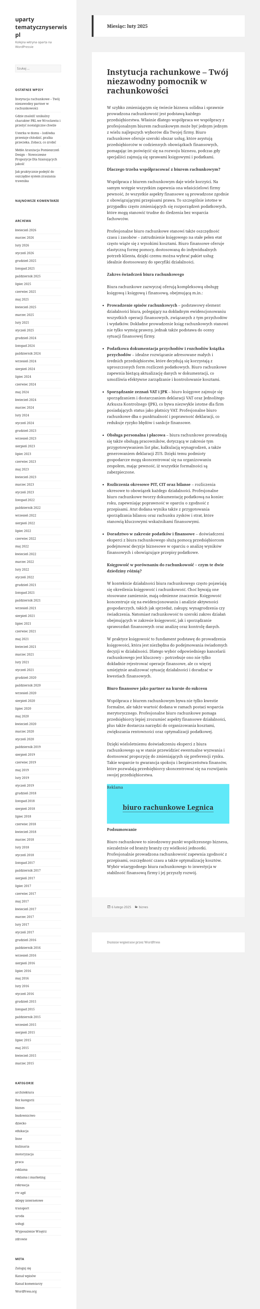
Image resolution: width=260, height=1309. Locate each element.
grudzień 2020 (25, 677)
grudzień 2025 (25, 261)
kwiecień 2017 (25, 909)
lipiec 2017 (23, 886)
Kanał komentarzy (29, 1283)
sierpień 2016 (25, 963)
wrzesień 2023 (25, 438)
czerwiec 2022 (25, 538)
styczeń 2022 (24, 577)
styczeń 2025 (24, 330)
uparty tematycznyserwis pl (41, 26)
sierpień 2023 (25, 446)
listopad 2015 (25, 1009)
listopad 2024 (25, 345)
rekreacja (22, 1185)
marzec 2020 (24, 731)
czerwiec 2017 (25, 893)
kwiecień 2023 (25, 477)
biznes (19, 1108)
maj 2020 (22, 716)
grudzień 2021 (25, 585)
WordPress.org (26, 1291)
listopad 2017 (25, 862)
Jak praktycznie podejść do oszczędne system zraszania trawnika (35, 176)
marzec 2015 (24, 1063)
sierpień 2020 (25, 701)
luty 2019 (22, 778)
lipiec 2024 (23, 376)
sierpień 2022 (25, 523)
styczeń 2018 (24, 855)
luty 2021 (22, 662)
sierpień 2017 (25, 878)
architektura (24, 1092)
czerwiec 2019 (25, 762)
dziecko (20, 1123)
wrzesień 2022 (25, 515)
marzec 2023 (24, 484)
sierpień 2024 (25, 369)
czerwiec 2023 (25, 461)
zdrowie (21, 1239)
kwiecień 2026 (25, 230)
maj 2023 (22, 469)
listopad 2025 (25, 268)
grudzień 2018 (25, 793)
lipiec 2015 (23, 1040)
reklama (21, 1169)
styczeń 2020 (24, 739)
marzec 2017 (24, 917)
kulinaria (22, 1146)
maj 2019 (22, 770)
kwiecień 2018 (25, 832)
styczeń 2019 (24, 785)
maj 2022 (22, 546)
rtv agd (20, 1193)
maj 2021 (22, 639)
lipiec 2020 (23, 708)
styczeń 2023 (24, 492)
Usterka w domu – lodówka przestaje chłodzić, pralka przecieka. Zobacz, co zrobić (35, 137)
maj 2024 (22, 392)
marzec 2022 (24, 561)
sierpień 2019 (25, 754)
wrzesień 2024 (25, 361)
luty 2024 (22, 415)
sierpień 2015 (25, 1032)
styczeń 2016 (24, 994)
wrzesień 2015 (25, 1024)
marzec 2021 (24, 654)
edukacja (22, 1131)
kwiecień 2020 (25, 724)
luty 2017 (22, 924)
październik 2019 (28, 747)
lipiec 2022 (23, 531)
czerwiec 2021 (25, 631)
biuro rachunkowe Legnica (168, 807)
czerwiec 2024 (25, 384)
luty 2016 (22, 986)
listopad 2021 (25, 592)
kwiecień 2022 (25, 554)
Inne (18, 1138)
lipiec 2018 (23, 816)
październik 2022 (28, 507)
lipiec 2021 (23, 623)
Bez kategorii (24, 1100)
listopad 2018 (25, 801)
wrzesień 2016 (25, 955)
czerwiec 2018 (25, 824)
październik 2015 (28, 1017)
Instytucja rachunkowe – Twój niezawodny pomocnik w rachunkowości (168, 81)
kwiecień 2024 (25, 400)
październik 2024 (28, 353)
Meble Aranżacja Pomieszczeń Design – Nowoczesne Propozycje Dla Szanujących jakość (37, 157)
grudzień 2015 (25, 1001)
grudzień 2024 (25, 338)
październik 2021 (28, 600)
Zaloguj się (23, 1268)
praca (19, 1162)
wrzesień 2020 (25, 693)
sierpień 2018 (25, 808)
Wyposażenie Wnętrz (31, 1231)
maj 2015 (22, 1048)
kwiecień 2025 (25, 307)
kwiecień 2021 (25, 646)
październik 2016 (28, 947)
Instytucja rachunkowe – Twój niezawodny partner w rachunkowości (37, 103)
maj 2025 (22, 299)
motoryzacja (24, 1154)
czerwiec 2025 (25, 291)
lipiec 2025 (23, 284)
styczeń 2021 (24, 670)
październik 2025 (28, 276)
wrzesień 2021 (25, 608)
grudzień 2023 (25, 430)
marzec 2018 (24, 839)
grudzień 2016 (25, 940)
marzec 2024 (24, 407)
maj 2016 (22, 978)
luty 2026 (22, 245)
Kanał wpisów (25, 1276)
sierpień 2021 (25, 616)
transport (22, 1208)
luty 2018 (22, 847)
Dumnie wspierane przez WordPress (133, 942)
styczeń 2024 (24, 423)
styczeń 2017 (24, 932)
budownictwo (25, 1115)
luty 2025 (22, 322)
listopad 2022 (25, 500)
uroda (19, 1216)
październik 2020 (28, 685)
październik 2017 (28, 870)
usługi (19, 1223)
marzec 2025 (24, 315)
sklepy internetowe (29, 1200)
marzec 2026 (24, 237)
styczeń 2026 (24, 253)
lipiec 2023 (23, 454)
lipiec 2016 (23, 971)
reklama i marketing (30, 1177)
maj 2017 (22, 901)
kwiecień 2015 (25, 1055)
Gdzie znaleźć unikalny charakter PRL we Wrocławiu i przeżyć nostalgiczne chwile (38, 120)
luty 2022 (22, 569)
